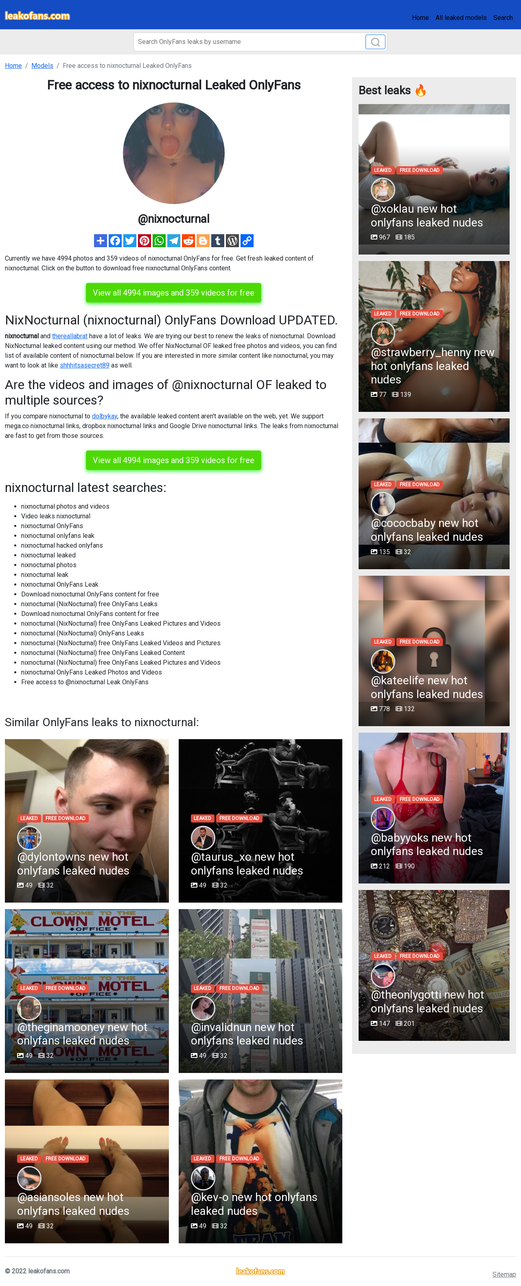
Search (503, 18)
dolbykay (104, 416)
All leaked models (461, 18)
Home (420, 18)
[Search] (260, 42)
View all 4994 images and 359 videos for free (173, 293)
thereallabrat (70, 336)
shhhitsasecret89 (84, 365)
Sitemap (504, 1274)
